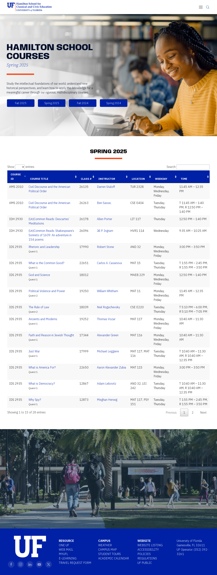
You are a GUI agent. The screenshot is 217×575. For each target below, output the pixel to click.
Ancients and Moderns (43, 319)
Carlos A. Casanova (109, 263)
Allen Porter (104, 219)
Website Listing (150, 545)
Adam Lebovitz (106, 383)
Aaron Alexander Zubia (111, 367)
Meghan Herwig (107, 399)
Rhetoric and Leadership (44, 247)
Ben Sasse (104, 203)
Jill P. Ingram (105, 231)
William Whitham (107, 291)
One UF (64, 545)
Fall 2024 (82, 103)
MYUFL (63, 554)
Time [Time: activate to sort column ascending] (184, 178)
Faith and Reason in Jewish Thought (51, 335)
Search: (188, 167)
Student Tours (109, 554)
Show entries (20, 167)
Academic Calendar (113, 558)
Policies (144, 554)
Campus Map (107, 549)
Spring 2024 (113, 103)
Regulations (147, 558)
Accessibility (148, 549)
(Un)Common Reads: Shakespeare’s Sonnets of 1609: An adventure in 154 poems (51, 235)
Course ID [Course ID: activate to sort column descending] (16, 176)
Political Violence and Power (47, 291)
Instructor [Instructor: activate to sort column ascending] (106, 178)
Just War (34, 351)
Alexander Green (107, 335)
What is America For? (42, 367)
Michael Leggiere (108, 351)
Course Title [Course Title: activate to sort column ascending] (39, 178)
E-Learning (67, 558)
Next (203, 412)
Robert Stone (105, 247)
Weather (105, 545)
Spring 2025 (51, 103)
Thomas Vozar (106, 319)
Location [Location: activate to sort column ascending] (138, 178)
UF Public (144, 563)
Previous (171, 412)
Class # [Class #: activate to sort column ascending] (86, 178)
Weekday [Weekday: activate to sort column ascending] (161, 178)
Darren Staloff (106, 187)
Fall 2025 (20, 103)
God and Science (39, 275)
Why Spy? (35, 399)
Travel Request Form (75, 563)
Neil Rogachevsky (108, 307)
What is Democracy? (42, 383)
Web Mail (66, 549)
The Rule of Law (39, 307)
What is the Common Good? (46, 263)
